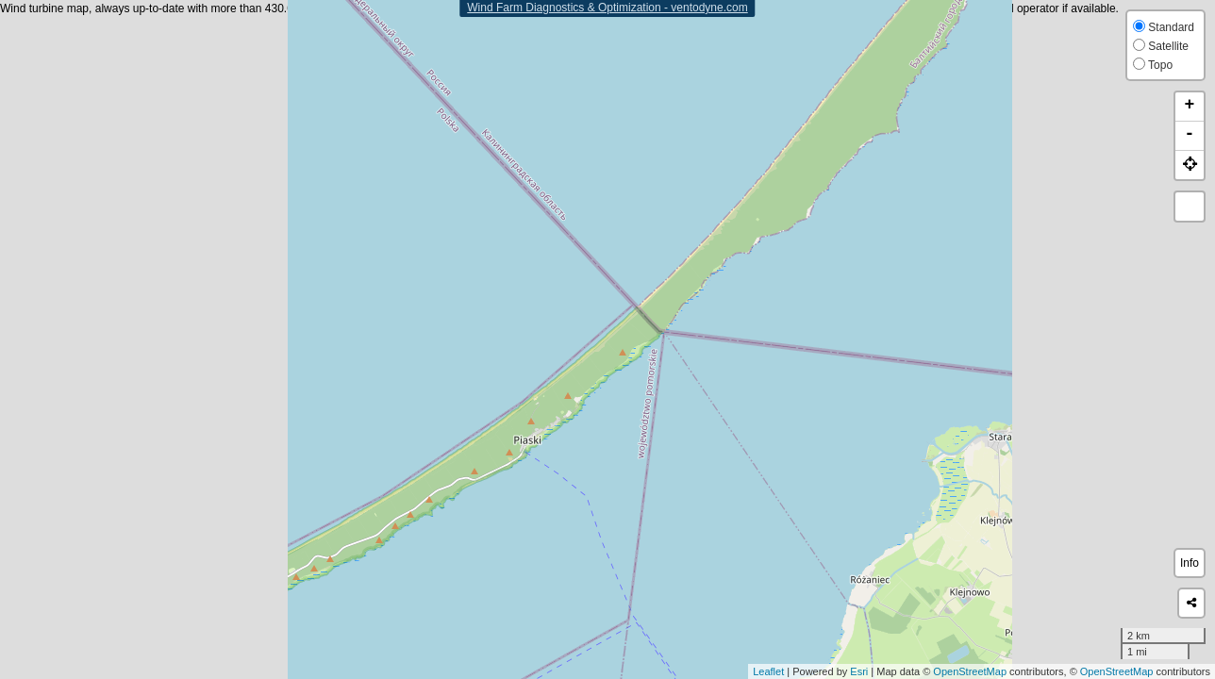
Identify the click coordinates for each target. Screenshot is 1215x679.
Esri (859, 671)
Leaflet (768, 671)
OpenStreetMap (970, 671)
